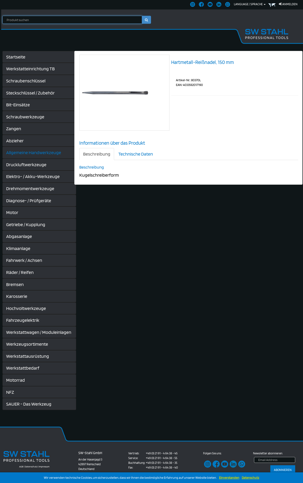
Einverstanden (229, 477)
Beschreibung (96, 154)
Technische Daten (135, 154)
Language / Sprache (250, 4)
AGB (21, 466)
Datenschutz (250, 477)
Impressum (44, 466)
